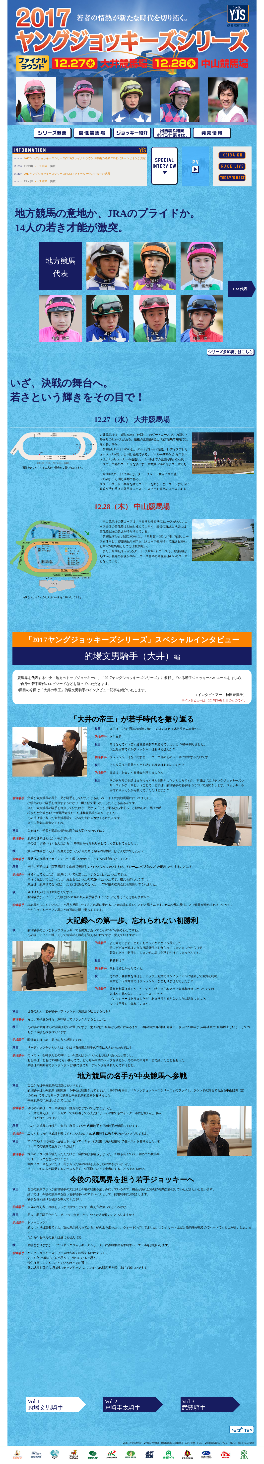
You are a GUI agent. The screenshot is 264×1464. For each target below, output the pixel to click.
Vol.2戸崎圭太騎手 (122, 1404)
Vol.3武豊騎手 (194, 1404)
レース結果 (40, 165)
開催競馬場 (92, 133)
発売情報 (212, 133)
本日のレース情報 (232, 177)
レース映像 (232, 166)
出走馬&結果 (172, 133)
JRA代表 (239, 289)
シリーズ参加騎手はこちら (230, 352)
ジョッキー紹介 (132, 133)
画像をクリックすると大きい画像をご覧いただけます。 (53, 450)
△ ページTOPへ (241, 1429)
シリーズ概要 (52, 133)
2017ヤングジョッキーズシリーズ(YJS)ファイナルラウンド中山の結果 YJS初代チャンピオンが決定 (85, 158)
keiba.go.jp (232, 155)
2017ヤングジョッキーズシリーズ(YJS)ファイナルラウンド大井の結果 (67, 173)
